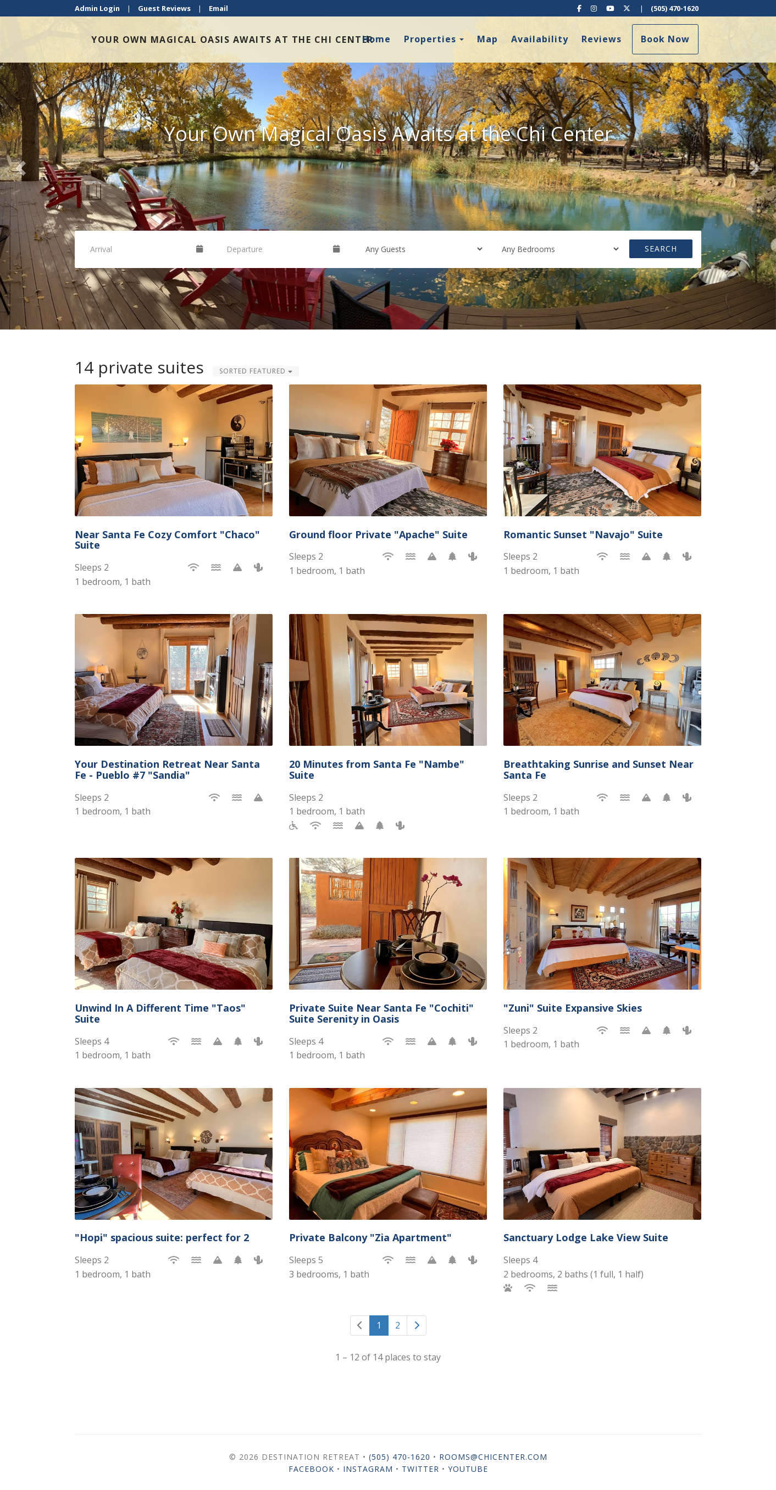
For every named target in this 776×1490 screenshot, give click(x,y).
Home (376, 39)
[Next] (416, 1325)
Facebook (311, 1469)
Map (487, 39)
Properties (430, 39)
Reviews (601, 39)
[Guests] (420, 248)
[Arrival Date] (138, 248)
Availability (539, 39)
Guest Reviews (164, 8)
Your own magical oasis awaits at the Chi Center (232, 40)
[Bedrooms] (556, 248)
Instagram (368, 1469)
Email (218, 8)
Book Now (665, 39)
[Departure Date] (275, 248)
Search (661, 248)
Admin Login (97, 8)
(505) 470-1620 (675, 8)
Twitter (420, 1469)
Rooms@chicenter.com (493, 1457)
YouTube (468, 1469)
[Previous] (360, 1325)
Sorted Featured (255, 371)
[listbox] (388, 165)
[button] (19, 165)
